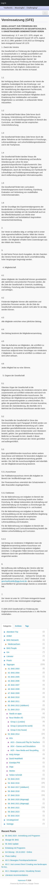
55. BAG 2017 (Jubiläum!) (18, 787)
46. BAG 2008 (13, 689)
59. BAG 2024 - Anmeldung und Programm (22, 836)
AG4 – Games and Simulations (23, 746)
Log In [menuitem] (3, 3)
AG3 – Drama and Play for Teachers (25, 742)
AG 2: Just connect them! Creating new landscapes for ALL (24, 865)
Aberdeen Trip (12, 632)
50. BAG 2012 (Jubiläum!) (18, 705)
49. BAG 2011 (13, 701)
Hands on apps (15, 714)
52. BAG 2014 (13, 734)
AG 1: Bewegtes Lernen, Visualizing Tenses (23, 871)
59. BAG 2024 (13, 816)
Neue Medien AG (16, 718)
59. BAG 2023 (13, 812)
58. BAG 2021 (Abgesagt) (18, 803)
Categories (7, 626)
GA (8, 652)
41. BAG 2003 (13, 669)
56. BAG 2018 (13, 791)
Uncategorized (12, 820)
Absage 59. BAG (12, 840)
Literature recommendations (16, 875)
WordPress (23, 883)
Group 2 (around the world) (21, 726)
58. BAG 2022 (13, 808)
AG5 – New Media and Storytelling (24, 750)
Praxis (9, 660)
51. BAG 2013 (13, 709)
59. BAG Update (11, 844)
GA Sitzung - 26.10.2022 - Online (18, 852)
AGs (11, 738)
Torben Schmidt (15, 775)
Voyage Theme (33, 883)
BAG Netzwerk (13, 640)
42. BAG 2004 (13, 673)
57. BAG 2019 (13, 795)
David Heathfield (16, 759)
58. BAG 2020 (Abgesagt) (18, 799)
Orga (11, 767)
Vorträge (10, 824)
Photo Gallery (10, 856)
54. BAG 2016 (13, 783)
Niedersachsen (14, 644)
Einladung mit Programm (15, 848)
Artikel (9, 636)
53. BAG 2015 (13, 779)
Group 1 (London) (17, 722)
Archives (18, 626)
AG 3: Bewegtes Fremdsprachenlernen (21, 860)
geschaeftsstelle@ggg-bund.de (14, 581)
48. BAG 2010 (13, 697)
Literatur (10, 656)
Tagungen (11, 665)
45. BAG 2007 (13, 685)
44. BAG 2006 (13, 681)
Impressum (22, 880)
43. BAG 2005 (13, 677)
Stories (12, 771)
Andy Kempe (14, 754)
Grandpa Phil (14, 763)
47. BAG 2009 (13, 693)
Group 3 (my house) (18, 730)
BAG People (12, 648)
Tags (27, 626)
